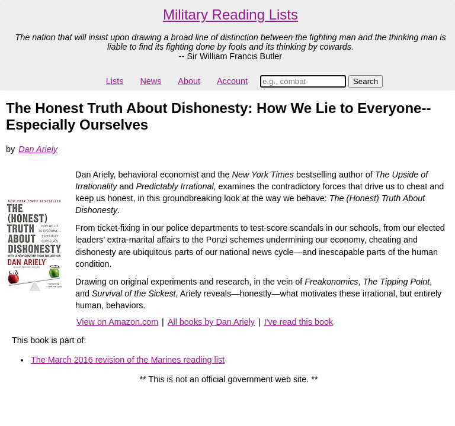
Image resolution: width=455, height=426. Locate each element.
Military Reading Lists (230, 14)
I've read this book (298, 322)
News (150, 81)
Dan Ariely (37, 149)
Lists (115, 81)
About (189, 81)
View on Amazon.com (117, 322)
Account (232, 81)
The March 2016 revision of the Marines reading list (128, 359)
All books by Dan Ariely (211, 322)
